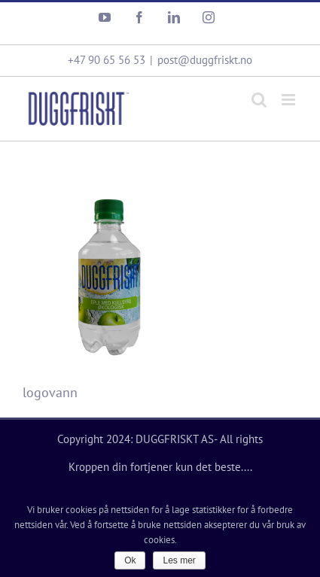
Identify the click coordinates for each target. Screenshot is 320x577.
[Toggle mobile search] (259, 100)
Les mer (179, 560)
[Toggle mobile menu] (289, 100)
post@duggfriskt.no (204, 60)
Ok (130, 560)
